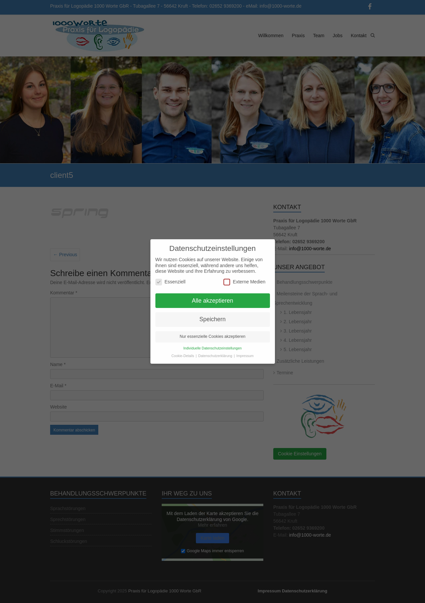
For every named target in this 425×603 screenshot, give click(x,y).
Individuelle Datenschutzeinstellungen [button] (212, 345)
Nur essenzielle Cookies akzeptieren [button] (212, 333)
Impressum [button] (245, 352)
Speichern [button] (213, 316)
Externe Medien (244, 278)
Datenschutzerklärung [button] (215, 352)
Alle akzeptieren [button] (212, 297)
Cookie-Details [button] (183, 352)
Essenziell (170, 278)
